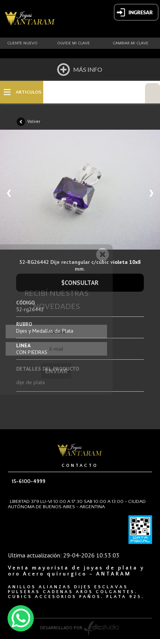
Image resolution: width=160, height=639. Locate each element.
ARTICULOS (28, 92)
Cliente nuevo (22, 43)
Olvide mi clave (73, 43)
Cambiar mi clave (130, 43)
